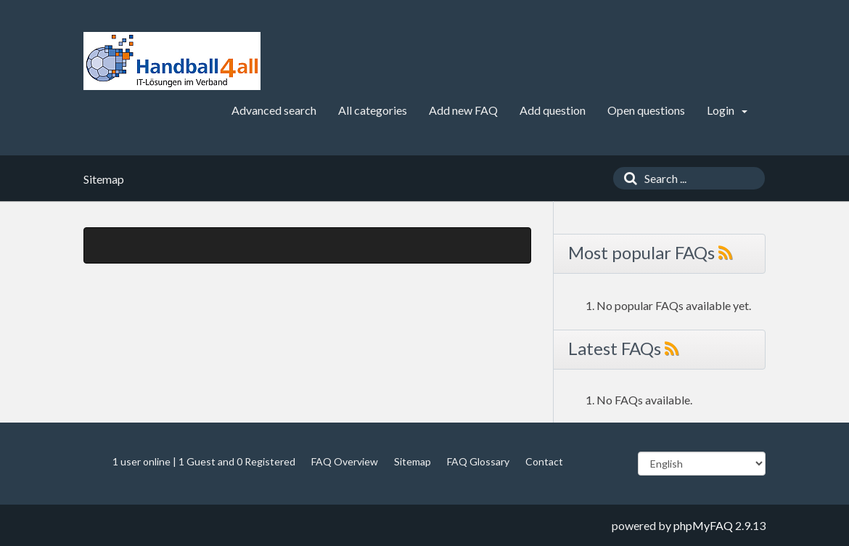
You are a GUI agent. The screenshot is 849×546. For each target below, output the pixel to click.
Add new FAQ (463, 110)
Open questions (646, 110)
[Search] (627, 178)
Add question (553, 110)
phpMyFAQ (703, 525)
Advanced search (273, 110)
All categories (372, 110)
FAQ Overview (344, 461)
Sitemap (412, 461)
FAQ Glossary (478, 461)
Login (727, 110)
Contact (544, 461)
